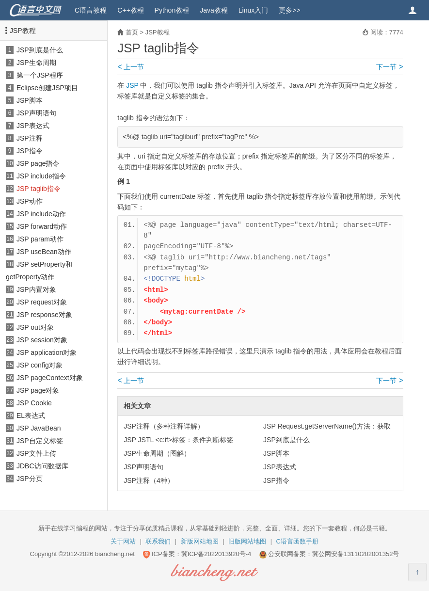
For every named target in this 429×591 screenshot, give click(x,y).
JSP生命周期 (36, 62)
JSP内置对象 (36, 289)
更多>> (289, 10)
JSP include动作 (41, 214)
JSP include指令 (41, 176)
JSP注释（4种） (149, 480)
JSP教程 (23, 30)
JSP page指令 (37, 163)
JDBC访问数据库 (42, 466)
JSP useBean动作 (43, 252)
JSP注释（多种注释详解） (164, 426)
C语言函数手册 (297, 541)
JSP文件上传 (36, 453)
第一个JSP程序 (39, 75)
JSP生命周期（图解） (157, 453)
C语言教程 (91, 10)
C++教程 (130, 10)
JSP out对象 (35, 327)
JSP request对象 (41, 302)
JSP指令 (29, 151)
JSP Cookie (34, 403)
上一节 (130, 67)
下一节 (389, 67)
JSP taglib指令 (38, 188)
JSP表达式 (32, 125)
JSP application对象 (46, 352)
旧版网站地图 (247, 541)
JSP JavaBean (38, 428)
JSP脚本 (29, 100)
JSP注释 (29, 138)
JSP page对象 (37, 390)
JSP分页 (29, 478)
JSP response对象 (44, 315)
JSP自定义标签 (39, 441)
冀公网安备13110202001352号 (355, 554)
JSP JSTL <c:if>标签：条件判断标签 (178, 440)
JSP (132, 85)
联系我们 (158, 541)
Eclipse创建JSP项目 (47, 88)
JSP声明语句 (36, 113)
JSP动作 (29, 201)
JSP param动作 (40, 239)
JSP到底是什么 (39, 50)
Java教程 (214, 10)
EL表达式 (30, 415)
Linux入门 (253, 10)
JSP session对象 (41, 340)
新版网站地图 (200, 541)
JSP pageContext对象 (49, 378)
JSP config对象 (39, 365)
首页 (132, 32)
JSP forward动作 (41, 226)
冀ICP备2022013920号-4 (216, 554)
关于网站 (123, 541)
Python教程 (172, 10)
